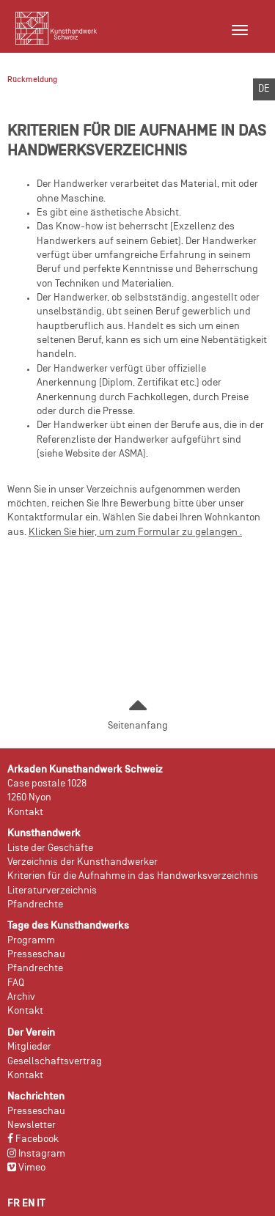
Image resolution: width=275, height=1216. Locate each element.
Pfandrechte (35, 905)
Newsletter (31, 1125)
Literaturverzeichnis (52, 891)
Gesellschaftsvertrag (54, 1061)
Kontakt (25, 812)
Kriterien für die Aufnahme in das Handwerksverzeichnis (132, 876)
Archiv (21, 997)
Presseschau (36, 954)
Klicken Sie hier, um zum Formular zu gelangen (133, 532)
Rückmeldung (32, 80)
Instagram (36, 1154)
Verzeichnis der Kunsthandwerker (82, 862)
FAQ (15, 983)
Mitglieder (29, 1047)
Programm (31, 941)
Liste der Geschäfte (50, 848)
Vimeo (26, 1168)
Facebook (33, 1139)
